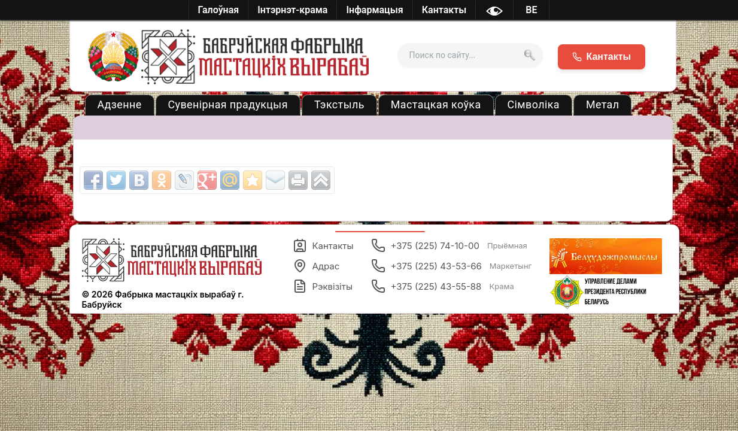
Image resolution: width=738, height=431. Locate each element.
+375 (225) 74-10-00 (449, 245)
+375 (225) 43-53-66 (451, 266)
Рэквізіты (323, 286)
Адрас (316, 266)
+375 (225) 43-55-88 (442, 286)
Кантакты (323, 245)
